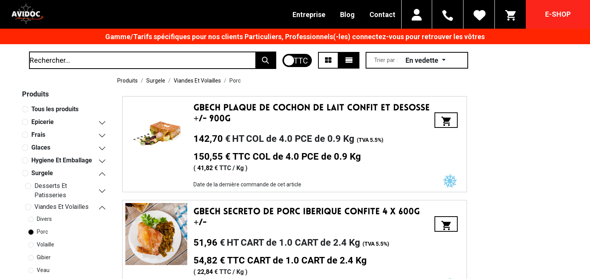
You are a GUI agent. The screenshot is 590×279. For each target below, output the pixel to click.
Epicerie (42, 122)
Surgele (42, 173)
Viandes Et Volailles (61, 206)
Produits (127, 81)
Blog (347, 14)
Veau (43, 270)
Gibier (44, 257)
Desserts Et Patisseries (50, 190)
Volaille (45, 244)
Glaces (40, 147)
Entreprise (308, 14)
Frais (38, 134)
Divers (44, 219)
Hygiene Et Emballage (61, 160)
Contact (382, 14)
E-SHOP (558, 14)
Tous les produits (55, 109)
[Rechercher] (265, 60)
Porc (42, 232)
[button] (425, 60)
